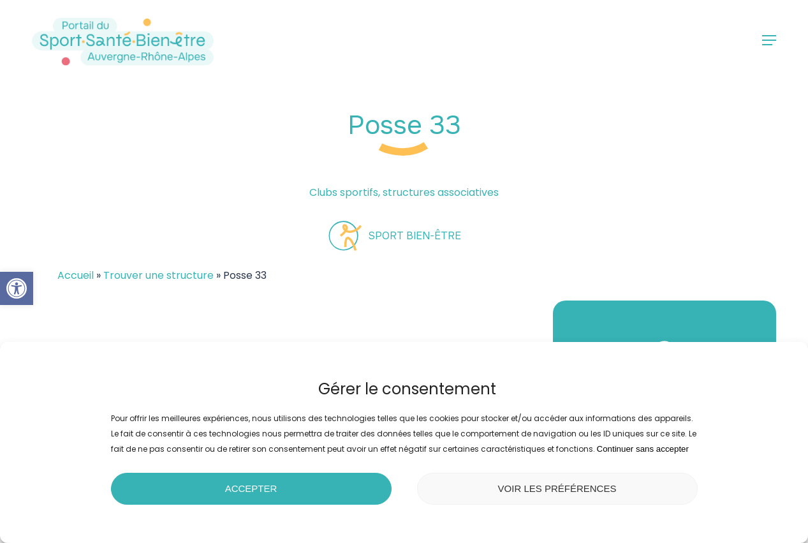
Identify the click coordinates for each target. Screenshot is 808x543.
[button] (16, 288)
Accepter (251, 488)
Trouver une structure (158, 275)
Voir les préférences (557, 488)
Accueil (75, 275)
